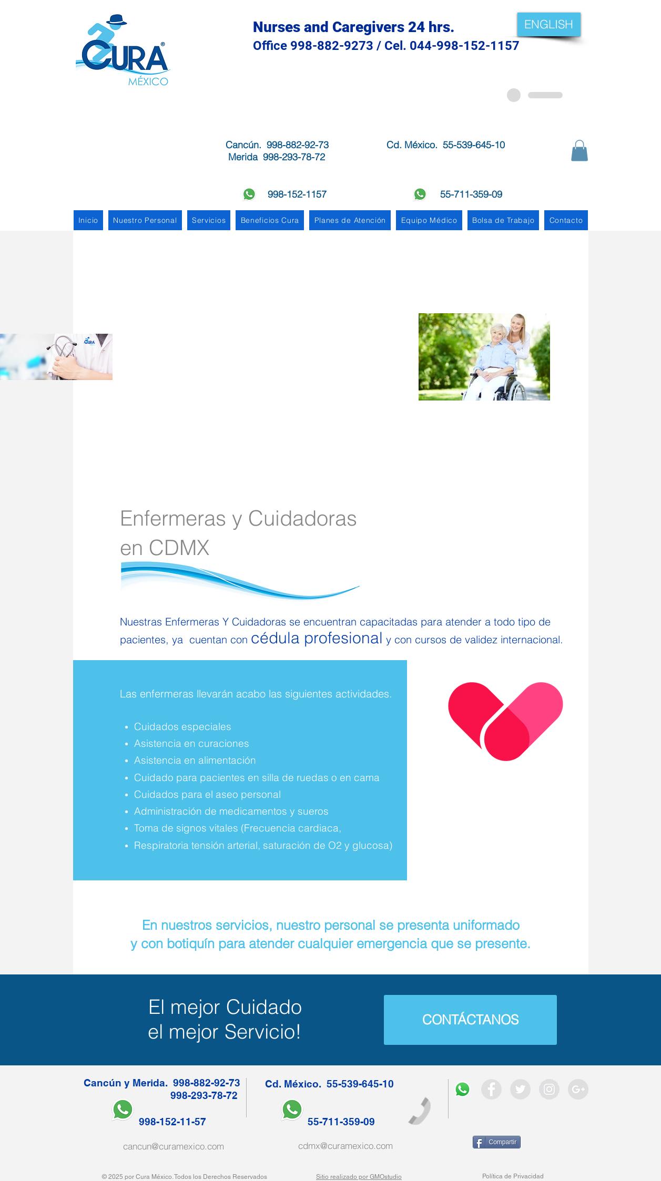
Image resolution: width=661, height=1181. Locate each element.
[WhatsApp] (462, 1089)
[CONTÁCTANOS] (470, 1020)
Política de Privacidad (512, 1176)
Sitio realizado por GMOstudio (359, 1176)
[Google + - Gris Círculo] (578, 1089)
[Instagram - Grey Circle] (549, 1089)
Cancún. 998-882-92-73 (277, 145)
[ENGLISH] (549, 24)
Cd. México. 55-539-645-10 (446, 145)
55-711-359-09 (479, 194)
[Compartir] (497, 1142)
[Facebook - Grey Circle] (491, 1089)
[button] (579, 150)
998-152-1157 (306, 194)
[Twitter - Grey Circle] (520, 1089)
